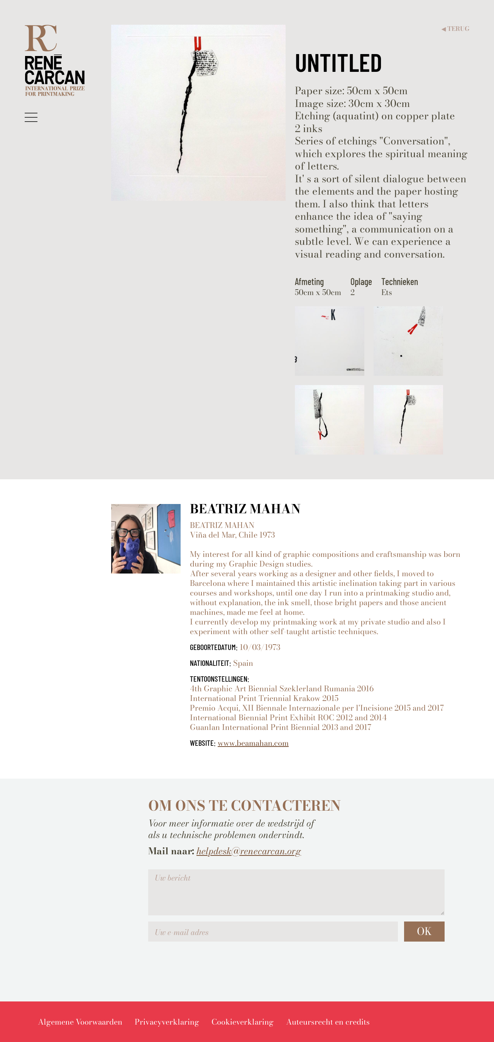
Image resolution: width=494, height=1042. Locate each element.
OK (424, 931)
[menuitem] (80, 1022)
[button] (31, 117)
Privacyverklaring (167, 1022)
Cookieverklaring (242, 1022)
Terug (455, 29)
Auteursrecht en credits (328, 1022)
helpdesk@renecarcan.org (248, 851)
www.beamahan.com (253, 743)
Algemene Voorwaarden (80, 1022)
